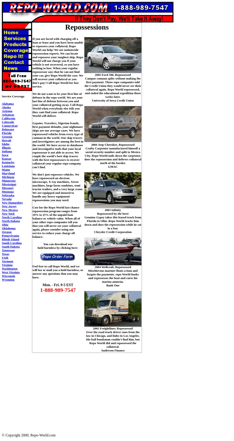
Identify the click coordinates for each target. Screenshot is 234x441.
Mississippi (9, 184)
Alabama (8, 103)
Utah (5, 257)
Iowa (5, 155)
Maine (6, 169)
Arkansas (8, 114)
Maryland (8, 173)
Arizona (7, 111)
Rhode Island (10, 239)
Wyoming (8, 279)
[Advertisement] (160, 91)
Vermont (7, 261)
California (8, 118)
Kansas (6, 158)
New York (8, 213)
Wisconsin (8, 276)
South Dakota (11, 246)
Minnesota (9, 180)
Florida (6, 133)
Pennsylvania (10, 235)
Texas (5, 254)
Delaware (8, 129)
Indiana (7, 151)
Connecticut (10, 125)
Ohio (5, 224)
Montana (8, 191)
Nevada (7, 199)
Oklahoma (9, 228)
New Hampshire (12, 202)
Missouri (7, 188)
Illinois (6, 147)
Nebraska (8, 195)
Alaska (6, 107)
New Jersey (9, 206)
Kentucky (8, 162)
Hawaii (6, 140)
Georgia (7, 136)
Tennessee (8, 250)
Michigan (8, 177)
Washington (9, 268)
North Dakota (11, 221)
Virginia (7, 265)
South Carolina (12, 243)
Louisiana (8, 166)
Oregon (7, 232)
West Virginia (11, 272)
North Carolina (12, 217)
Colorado (8, 122)
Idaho (5, 144)
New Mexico (10, 210)
